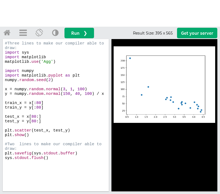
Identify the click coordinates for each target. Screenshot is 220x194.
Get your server (197, 33)
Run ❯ (79, 33)
